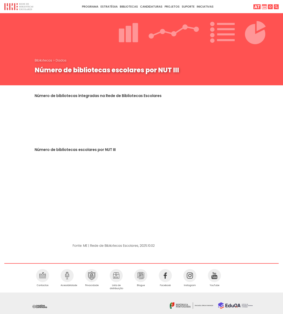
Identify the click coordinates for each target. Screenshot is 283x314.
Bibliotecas (44, 60)
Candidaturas (151, 7)
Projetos (172, 7)
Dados (61, 60)
